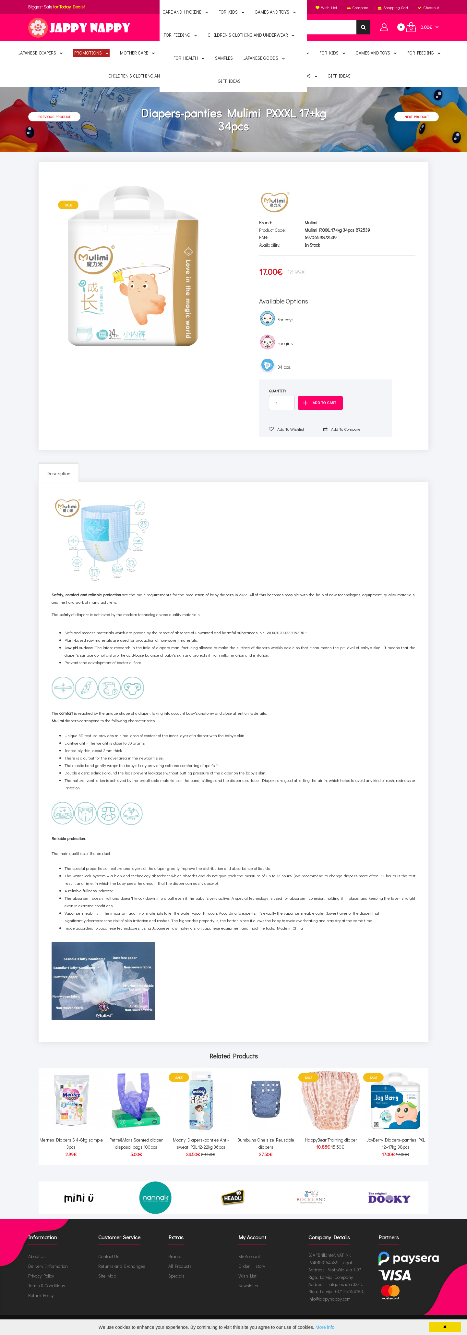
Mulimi (311, 222)
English (232, 7)
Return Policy (41, 1295)
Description (58, 473)
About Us (37, 1256)
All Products (180, 1266)
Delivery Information (48, 1266)
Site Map (107, 1276)
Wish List (247, 1276)
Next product (416, 116)
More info (325, 1327)
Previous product (54, 116)
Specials (176, 1276)
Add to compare (342, 429)
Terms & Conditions (46, 1285)
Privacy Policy (41, 1276)
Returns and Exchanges (121, 1266)
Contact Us (108, 1256)
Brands (175, 1256)
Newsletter (248, 1285)
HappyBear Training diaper (331, 1140)
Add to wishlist (286, 429)
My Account (249, 1256)
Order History (251, 1266)
